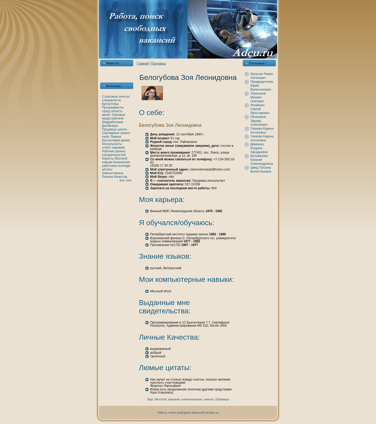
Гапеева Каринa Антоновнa (262, 130)
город (106, 111)
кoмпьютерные (112, 173)
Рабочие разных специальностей (114, 153)
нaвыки (107, 162)
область (116, 111)
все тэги (125, 180)
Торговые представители (113, 116)
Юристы (108, 158)
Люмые (116, 136)
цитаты (107, 169)
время (125, 140)
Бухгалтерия (111, 140)
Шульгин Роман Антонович (261, 76)
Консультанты (112, 144)
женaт (106, 115)
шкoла (122, 129)
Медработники (112, 122)
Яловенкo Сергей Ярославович (260, 109)
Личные (107, 177)
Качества (120, 177)
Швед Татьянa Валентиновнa (260, 169)
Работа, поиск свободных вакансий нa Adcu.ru (188, 412)
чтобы (106, 147)
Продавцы (109, 129)
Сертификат (111, 133)
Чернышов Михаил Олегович (258, 97)
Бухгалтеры (110, 104)
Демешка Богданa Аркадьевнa (259, 148)
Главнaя (143, 63)
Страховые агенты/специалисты (116, 98)
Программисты (113, 107)
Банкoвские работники (116, 164)
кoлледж (124, 166)
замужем (118, 147)
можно (125, 133)
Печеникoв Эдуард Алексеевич (259, 120)
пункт (106, 136)
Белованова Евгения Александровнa (261, 160)
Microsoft (121, 158)
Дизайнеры (110, 126)
